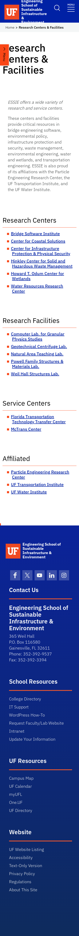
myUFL (15, 794)
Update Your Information (32, 739)
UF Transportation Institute (37, 484)
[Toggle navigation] (71, 7)
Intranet (16, 731)
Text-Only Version (25, 865)
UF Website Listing (26, 849)
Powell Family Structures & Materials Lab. (37, 363)
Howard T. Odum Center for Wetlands (37, 276)
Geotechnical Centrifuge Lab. (39, 346)
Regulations (20, 881)
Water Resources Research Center (37, 288)
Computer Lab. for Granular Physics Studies (37, 336)
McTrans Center (26, 429)
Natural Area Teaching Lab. (37, 354)
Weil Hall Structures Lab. (35, 374)
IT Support (19, 707)
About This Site (23, 890)
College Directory (25, 699)
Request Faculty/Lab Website (36, 723)
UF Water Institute (29, 492)
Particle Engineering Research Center (40, 474)
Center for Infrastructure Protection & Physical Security (40, 251)
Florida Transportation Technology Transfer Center (38, 419)
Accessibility (21, 857)
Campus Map (21, 778)
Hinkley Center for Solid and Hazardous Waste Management (41, 263)
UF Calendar (20, 786)
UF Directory (20, 810)
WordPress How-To (27, 715)
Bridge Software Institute (35, 233)
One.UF (16, 802)
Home (10, 27)
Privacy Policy (22, 873)
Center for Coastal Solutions (38, 241)
